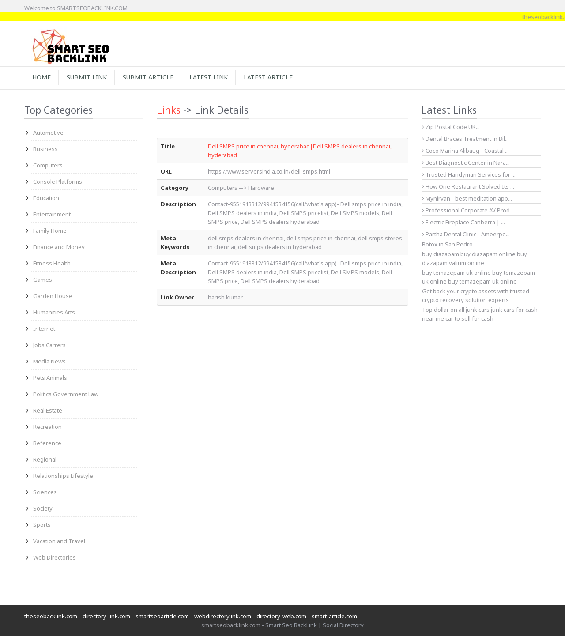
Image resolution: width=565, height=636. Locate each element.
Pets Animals (50, 378)
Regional (44, 459)
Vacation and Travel (59, 541)
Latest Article (268, 77)
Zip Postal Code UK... (451, 127)
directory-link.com (106, 616)
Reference (47, 443)
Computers (48, 165)
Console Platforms (57, 182)
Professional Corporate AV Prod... (468, 210)
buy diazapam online (488, 254)
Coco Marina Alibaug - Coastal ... (465, 151)
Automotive (48, 132)
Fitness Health (52, 263)
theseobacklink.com (50, 616)
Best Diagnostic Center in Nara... (466, 163)
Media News (49, 361)
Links (169, 109)
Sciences (45, 492)
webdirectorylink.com (222, 616)
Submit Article (148, 77)
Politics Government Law (65, 394)
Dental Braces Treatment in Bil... (465, 139)
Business (45, 149)
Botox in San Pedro (447, 244)
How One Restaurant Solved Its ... (468, 186)
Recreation (47, 427)
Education (46, 198)
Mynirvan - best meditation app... (467, 198)
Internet (44, 329)
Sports (42, 525)
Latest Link (208, 77)
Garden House (52, 296)
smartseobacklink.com (230, 625)
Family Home (50, 231)
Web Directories (54, 557)
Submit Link (87, 77)
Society (43, 508)
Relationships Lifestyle (63, 476)
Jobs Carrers (49, 345)
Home (41, 77)
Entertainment (52, 214)
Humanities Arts (54, 312)
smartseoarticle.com (162, 616)
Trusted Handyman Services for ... (469, 174)
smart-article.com (334, 616)
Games (42, 280)
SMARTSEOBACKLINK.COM (92, 8)
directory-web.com (281, 616)
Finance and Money (59, 247)
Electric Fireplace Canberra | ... (463, 222)
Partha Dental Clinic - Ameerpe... (466, 234)
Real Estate (47, 410)
